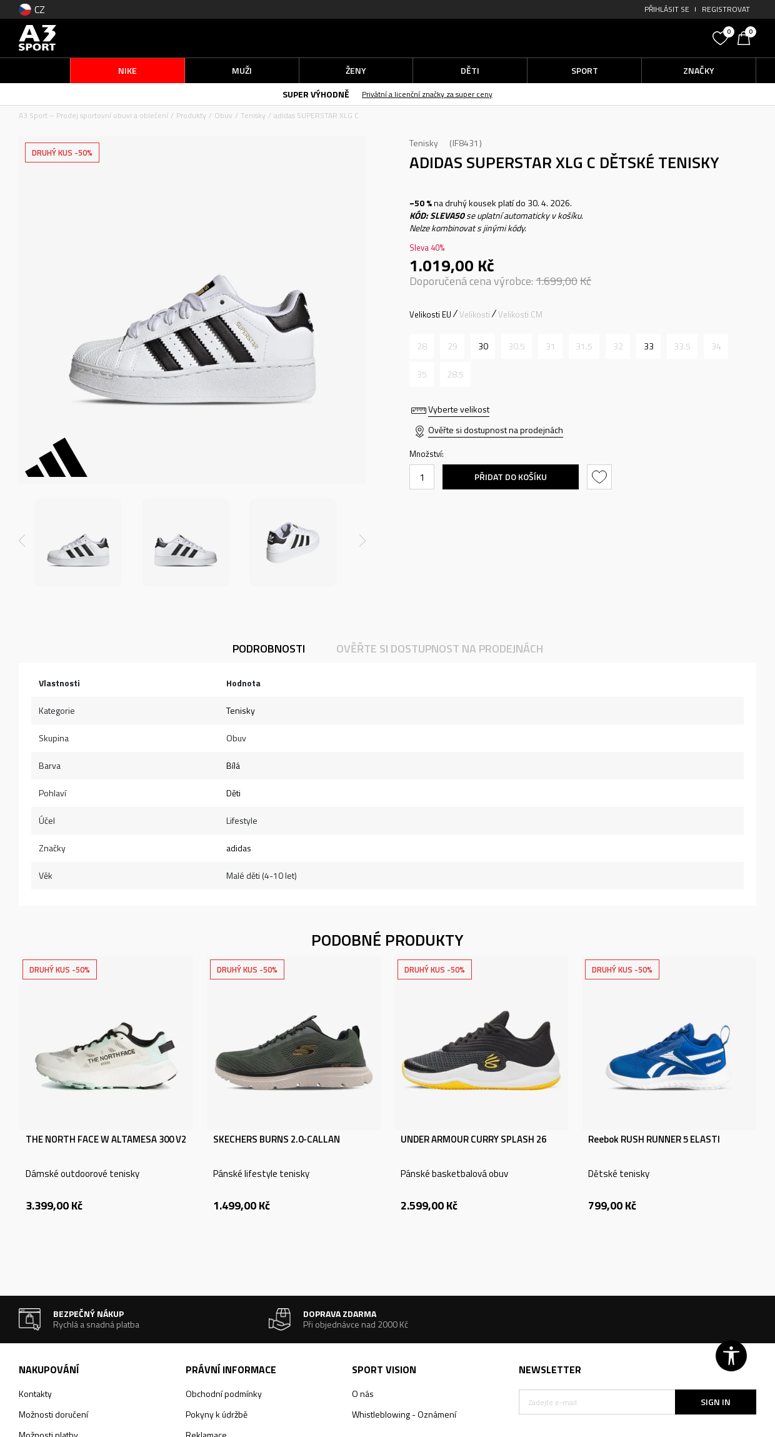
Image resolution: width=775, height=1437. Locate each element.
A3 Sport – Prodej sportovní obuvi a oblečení (93, 115)
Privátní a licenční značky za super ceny (427, 94)
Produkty (191, 115)
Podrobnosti (268, 648)
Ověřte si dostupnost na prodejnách (495, 429)
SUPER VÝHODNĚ (315, 94)
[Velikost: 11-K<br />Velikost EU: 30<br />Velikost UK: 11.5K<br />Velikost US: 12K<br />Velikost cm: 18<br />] (483, 346)
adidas (238, 847)
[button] (612, 38)
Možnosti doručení (53, 1414)
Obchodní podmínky (224, 1393)
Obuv (223, 115)
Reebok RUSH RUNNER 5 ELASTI (654, 1139)
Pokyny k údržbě (217, 1414)
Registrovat (726, 9)
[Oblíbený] (721, 37)
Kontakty (35, 1393)
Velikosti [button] (474, 314)
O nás (363, 1393)
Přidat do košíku (510, 476)
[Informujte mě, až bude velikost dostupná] (421, 346)
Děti (233, 792)
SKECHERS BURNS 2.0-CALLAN (276, 1139)
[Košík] (747, 37)
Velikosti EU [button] (430, 314)
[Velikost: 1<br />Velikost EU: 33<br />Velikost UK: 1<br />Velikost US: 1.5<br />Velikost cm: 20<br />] (648, 346)
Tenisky (253, 115)
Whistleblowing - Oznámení (404, 1414)
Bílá (233, 765)
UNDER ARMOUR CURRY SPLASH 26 (473, 1139)
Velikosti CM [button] (520, 314)
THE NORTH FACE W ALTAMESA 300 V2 (106, 1139)
